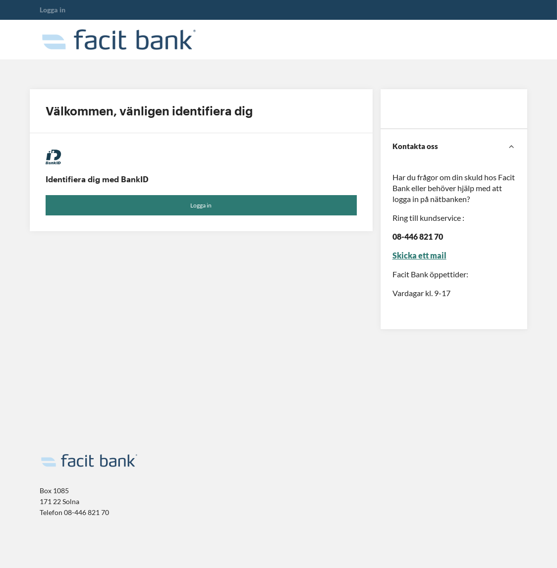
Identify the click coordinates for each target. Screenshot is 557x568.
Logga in (201, 205)
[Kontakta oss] (454, 146)
